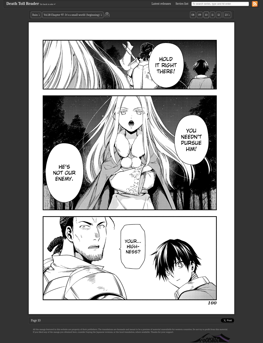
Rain (35, 15)
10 (206, 15)
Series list (182, 4)
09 (199, 15)
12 (218, 15)
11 (212, 15)
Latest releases (161, 4)
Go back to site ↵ (48, 4)
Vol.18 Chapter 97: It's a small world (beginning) (72, 15)
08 (192, 15)
